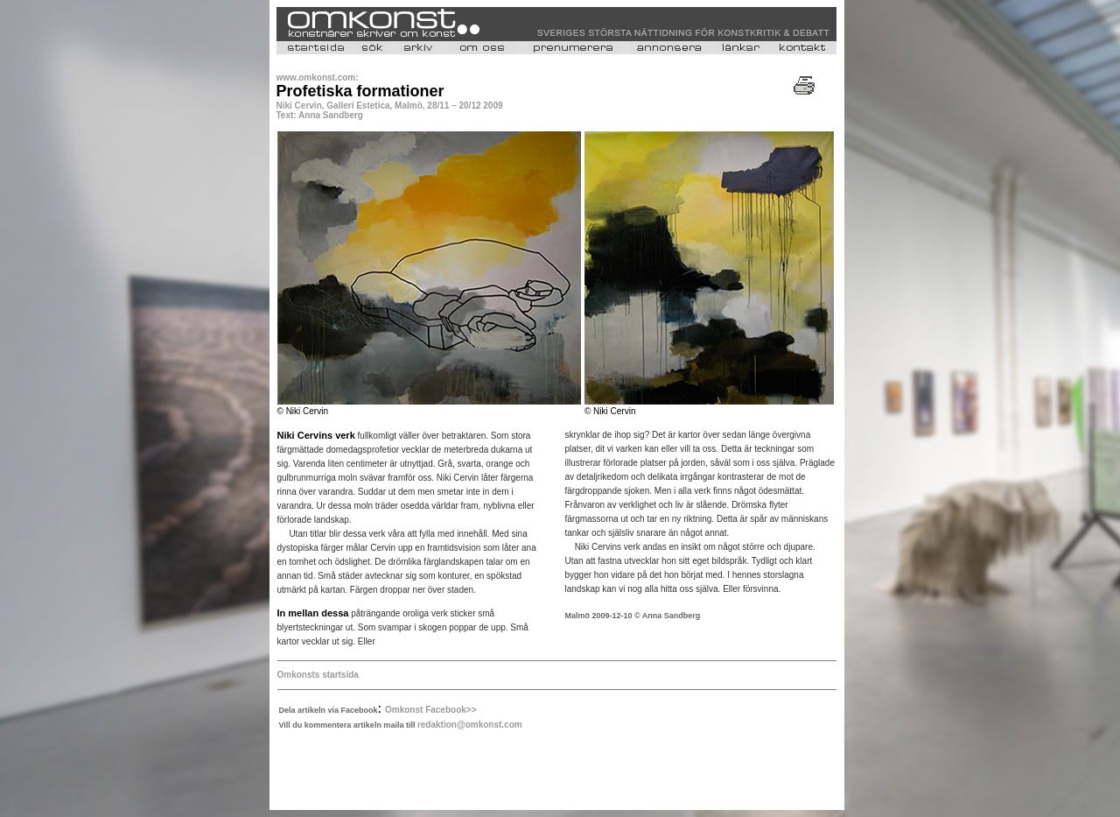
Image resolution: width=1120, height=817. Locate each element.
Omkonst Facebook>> (430, 710)
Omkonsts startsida (318, 675)
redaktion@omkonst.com (469, 724)
